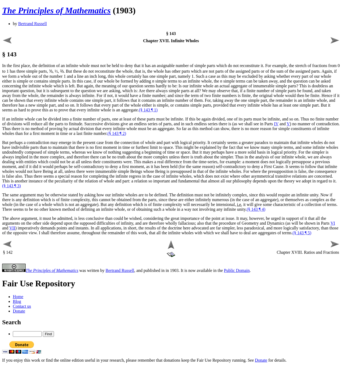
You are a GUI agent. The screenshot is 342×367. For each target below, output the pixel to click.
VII (12, 228)
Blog (17, 301)
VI (333, 223)
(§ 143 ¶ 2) (116, 133)
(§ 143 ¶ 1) (148, 110)
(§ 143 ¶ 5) (302, 233)
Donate (19, 311)
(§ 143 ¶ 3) (11, 185)
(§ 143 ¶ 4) (256, 209)
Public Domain (237, 270)
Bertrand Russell (32, 23)
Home (18, 296)
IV (276, 124)
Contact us (22, 306)
